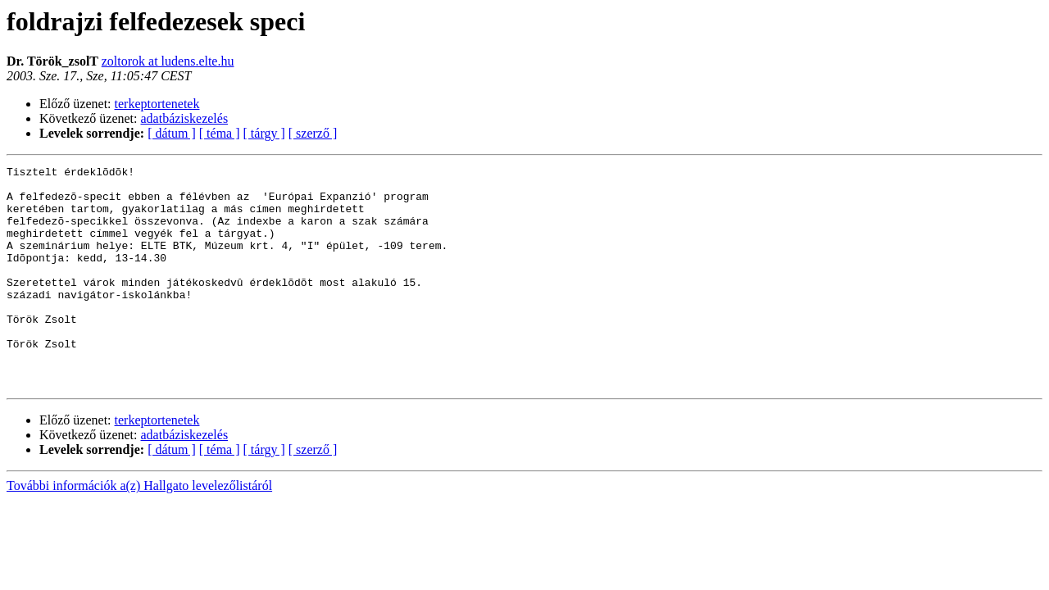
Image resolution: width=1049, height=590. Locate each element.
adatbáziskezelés (185, 118)
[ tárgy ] (264, 133)
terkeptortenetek (157, 104)
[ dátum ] (172, 133)
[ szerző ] (313, 133)
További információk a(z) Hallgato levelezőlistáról (139, 530)
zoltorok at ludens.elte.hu (168, 61)
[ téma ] (219, 133)
